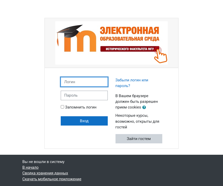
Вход (84, 121)
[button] (145, 107)
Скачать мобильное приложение (51, 179)
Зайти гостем (139, 138)
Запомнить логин (80, 107)
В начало (30, 167)
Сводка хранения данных (45, 173)
